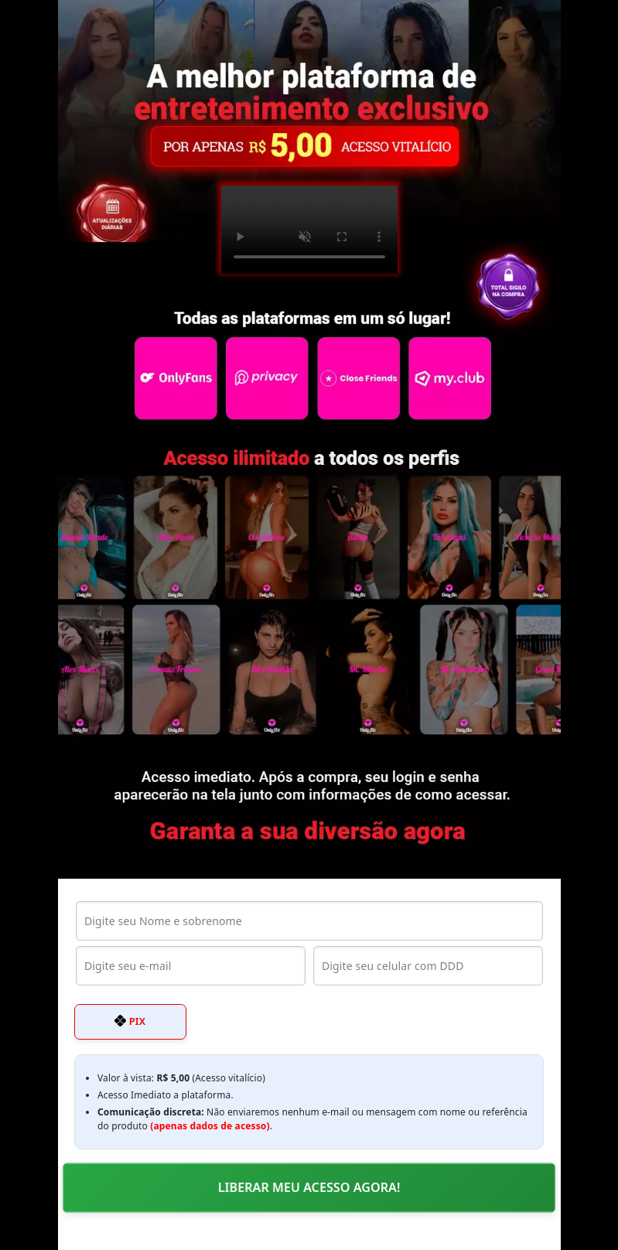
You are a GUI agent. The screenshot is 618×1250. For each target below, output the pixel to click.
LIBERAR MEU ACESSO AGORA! (309, 1187)
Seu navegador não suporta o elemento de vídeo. (309, 230)
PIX (129, 1021)
